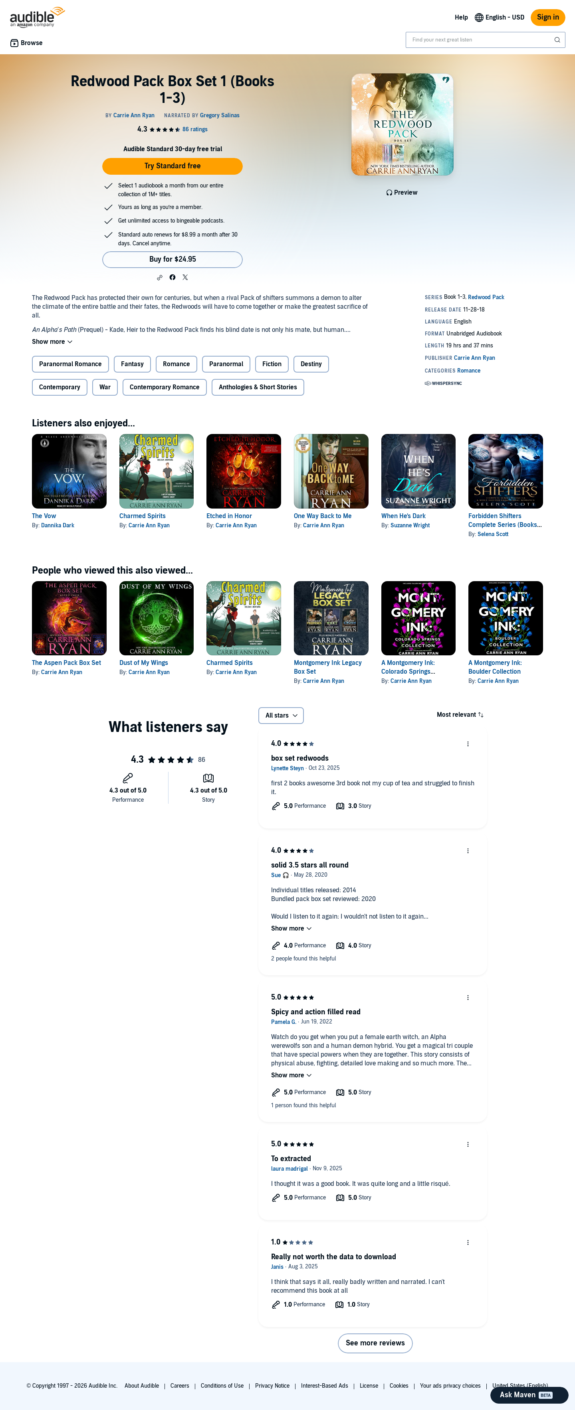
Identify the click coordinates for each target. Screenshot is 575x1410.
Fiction (272, 364)
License (369, 1385)
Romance (176, 364)
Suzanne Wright (410, 525)
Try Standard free (173, 166)
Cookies (399, 1385)
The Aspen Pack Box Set (66, 663)
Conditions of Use (222, 1385)
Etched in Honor (229, 516)
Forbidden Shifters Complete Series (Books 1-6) (502, 525)
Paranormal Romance (70, 364)
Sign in (548, 17)
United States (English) (520, 1385)
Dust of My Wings (143, 663)
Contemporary (59, 387)
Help (461, 18)
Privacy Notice (272, 1385)
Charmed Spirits (142, 516)
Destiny (311, 364)
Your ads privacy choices (450, 1385)
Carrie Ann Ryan (149, 525)
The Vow (44, 516)
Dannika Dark (57, 525)
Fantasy (132, 364)
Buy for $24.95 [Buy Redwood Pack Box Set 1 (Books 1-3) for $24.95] (172, 259)
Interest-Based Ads (324, 1385)
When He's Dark (403, 516)
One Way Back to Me (323, 516)
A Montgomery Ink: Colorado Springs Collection (408, 671)
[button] (160, 277)
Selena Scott (493, 534)
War (105, 387)
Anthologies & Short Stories (258, 387)
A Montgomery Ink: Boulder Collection (495, 667)
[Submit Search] (558, 40)
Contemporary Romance (165, 387)
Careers (180, 1385)
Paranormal (226, 364)
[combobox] (485, 40)
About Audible (142, 1385)
